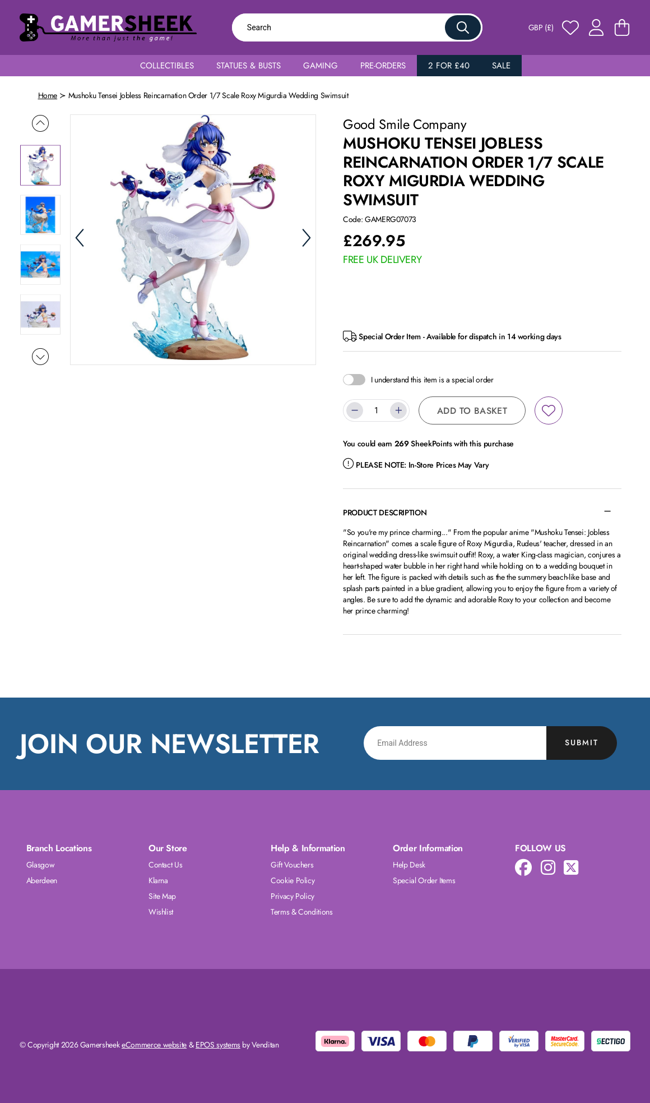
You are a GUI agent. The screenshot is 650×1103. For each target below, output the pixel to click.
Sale (501, 65)
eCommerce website (154, 1044)
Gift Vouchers (292, 864)
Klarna (158, 880)
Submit (581, 742)
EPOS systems (218, 1044)
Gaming (320, 65)
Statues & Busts (248, 65)
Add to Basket (472, 410)
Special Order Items (424, 880)
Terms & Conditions (302, 911)
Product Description (384, 512)
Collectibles (167, 65)
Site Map (162, 896)
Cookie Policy (292, 880)
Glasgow (40, 864)
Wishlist (160, 911)
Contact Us (165, 864)
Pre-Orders (383, 65)
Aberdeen (41, 880)
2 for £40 (449, 65)
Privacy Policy (292, 896)
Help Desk (409, 864)
